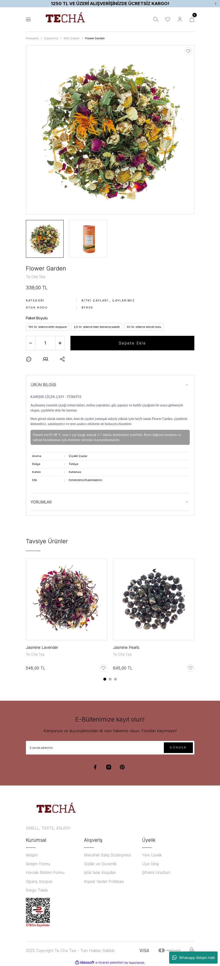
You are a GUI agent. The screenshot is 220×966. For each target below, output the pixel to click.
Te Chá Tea (35, 654)
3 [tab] (115, 679)
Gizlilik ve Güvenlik (100, 863)
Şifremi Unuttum (156, 872)
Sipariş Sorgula (39, 881)
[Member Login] (179, 19)
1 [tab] (104, 679)
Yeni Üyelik (152, 855)
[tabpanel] (66, 618)
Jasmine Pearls (126, 647)
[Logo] (65, 19)
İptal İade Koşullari (100, 872)
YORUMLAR (41, 502)
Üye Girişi (150, 863)
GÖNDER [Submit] (178, 747)
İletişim (32, 855)
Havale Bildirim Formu (45, 872)
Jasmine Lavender (42, 647)
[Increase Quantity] (60, 343)
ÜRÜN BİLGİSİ (43, 384)
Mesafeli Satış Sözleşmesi (107, 855)
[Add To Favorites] (188, 51)
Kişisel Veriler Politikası (104, 881)
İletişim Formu (38, 863)
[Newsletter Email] (110, 747)
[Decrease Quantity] (30, 343)
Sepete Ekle (132, 343)
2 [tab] (110, 679)
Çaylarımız (123, 300)
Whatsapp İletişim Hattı (193, 957)
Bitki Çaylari (95, 300)
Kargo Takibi (37, 890)
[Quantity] (45, 343)
